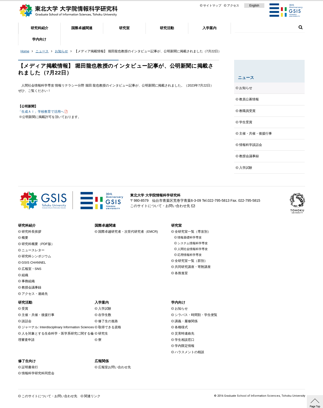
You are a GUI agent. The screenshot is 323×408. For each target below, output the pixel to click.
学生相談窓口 (184, 340)
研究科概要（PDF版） (38, 244)
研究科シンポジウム (36, 256)
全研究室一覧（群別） (191, 261)
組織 (25, 275)
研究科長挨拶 (31, 231)
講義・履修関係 (186, 321)
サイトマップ (212, 5)
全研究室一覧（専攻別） (193, 231)
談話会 (26, 321)
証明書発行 (30, 367)
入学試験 (245, 168)
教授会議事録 (249, 156)
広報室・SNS (32, 269)
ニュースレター (33, 250)
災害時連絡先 (184, 333)
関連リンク (92, 396)
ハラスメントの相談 (189, 352)
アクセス (233, 5)
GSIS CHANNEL (34, 262)
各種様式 (181, 327)
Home (25, 51)
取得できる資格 (109, 327)
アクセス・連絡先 (35, 294)
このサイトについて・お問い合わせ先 (160, 206)
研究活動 (167, 28)
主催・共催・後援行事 (255, 133)
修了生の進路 (108, 321)
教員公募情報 (249, 99)
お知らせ (61, 51)
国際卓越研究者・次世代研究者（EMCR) (128, 231)
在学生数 (104, 315)
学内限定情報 (184, 346)
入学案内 (209, 28)
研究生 (103, 333)
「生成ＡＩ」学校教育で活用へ (41, 111)
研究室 (124, 28)
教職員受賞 (247, 111)
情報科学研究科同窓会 (38, 373)
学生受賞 (245, 122)
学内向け (39, 39)
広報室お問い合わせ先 (114, 367)
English (254, 5)
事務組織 (28, 281)
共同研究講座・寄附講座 (193, 267)
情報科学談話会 (250, 145)
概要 (25, 237)
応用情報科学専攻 (189, 255)
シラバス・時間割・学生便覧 (196, 315)
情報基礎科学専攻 (189, 237)
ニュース (42, 51)
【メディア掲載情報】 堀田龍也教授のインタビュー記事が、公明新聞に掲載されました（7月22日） (147, 51)
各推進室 (181, 273)
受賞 (25, 308)
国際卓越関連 (81, 28)
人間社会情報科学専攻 (192, 249)
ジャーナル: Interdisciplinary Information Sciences (58, 327)
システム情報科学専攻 (192, 243)
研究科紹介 (39, 28)
